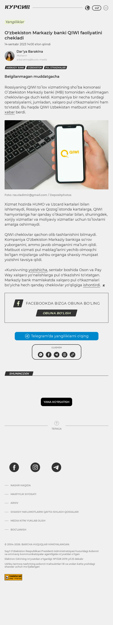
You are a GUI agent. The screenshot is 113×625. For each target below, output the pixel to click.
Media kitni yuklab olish (28, 520)
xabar (10, 112)
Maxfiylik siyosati (23, 494)
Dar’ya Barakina (30, 51)
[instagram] (35, 467)
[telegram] (56, 467)
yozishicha (37, 270)
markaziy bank (15, 67)
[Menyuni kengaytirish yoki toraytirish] (105, 8)
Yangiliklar (14, 22)
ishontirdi (91, 285)
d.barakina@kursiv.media (32, 59)
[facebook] (14, 467)
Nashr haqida (21, 485)
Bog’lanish (18, 529)
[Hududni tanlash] (87, 8)
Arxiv (14, 503)
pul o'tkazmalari (55, 67)
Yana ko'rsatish (56, 402)
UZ (97, 8)
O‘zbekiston (35, 67)
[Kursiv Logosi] (17, 7)
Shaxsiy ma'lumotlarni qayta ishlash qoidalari (45, 512)
